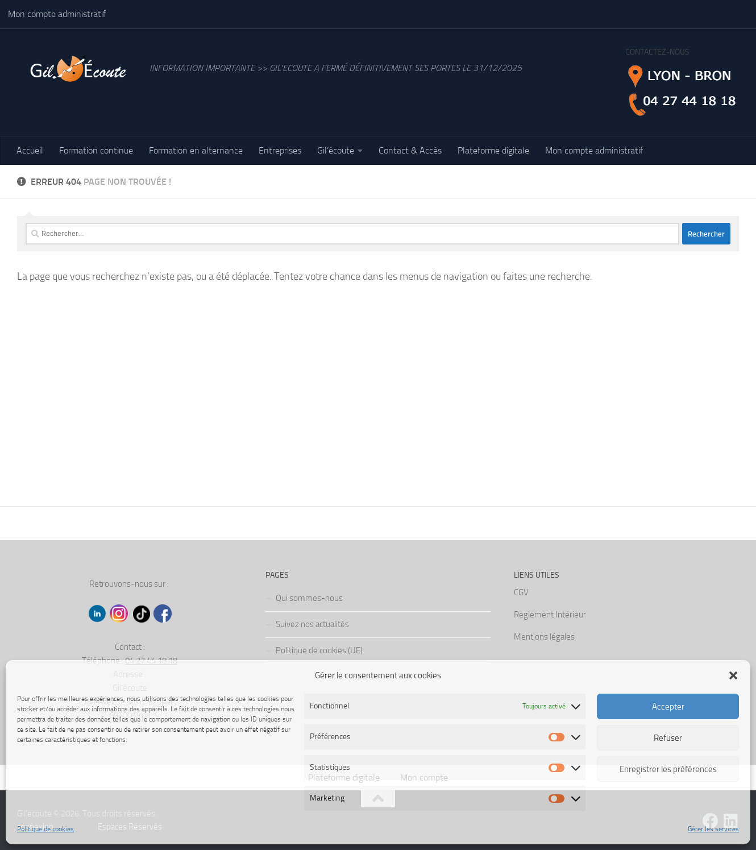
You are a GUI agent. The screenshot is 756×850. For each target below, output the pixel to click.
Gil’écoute (335, 150)
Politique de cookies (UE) (319, 650)
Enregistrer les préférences (668, 769)
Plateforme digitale (493, 150)
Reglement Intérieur (550, 614)
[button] (733, 675)
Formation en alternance (196, 150)
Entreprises (280, 150)
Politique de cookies (45, 829)
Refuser (668, 738)
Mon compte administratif (57, 14)
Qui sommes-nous (309, 598)
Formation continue (96, 150)
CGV (521, 592)
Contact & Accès (410, 150)
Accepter (668, 707)
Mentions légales (544, 637)
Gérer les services (713, 829)
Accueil (29, 150)
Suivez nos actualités (312, 624)
